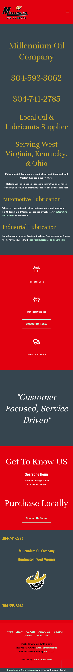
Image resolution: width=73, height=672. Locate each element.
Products (30, 632)
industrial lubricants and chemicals (47, 240)
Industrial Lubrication (29, 227)
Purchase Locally (36, 503)
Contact (28, 635)
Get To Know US (36, 461)
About (19, 632)
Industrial (58, 632)
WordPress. (47, 659)
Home (10, 632)
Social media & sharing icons (22, 670)
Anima (35, 659)
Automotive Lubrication (31, 199)
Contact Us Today (36, 323)
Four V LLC (49, 651)
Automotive (44, 632)
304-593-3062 (42, 635)
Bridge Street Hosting (46, 647)
